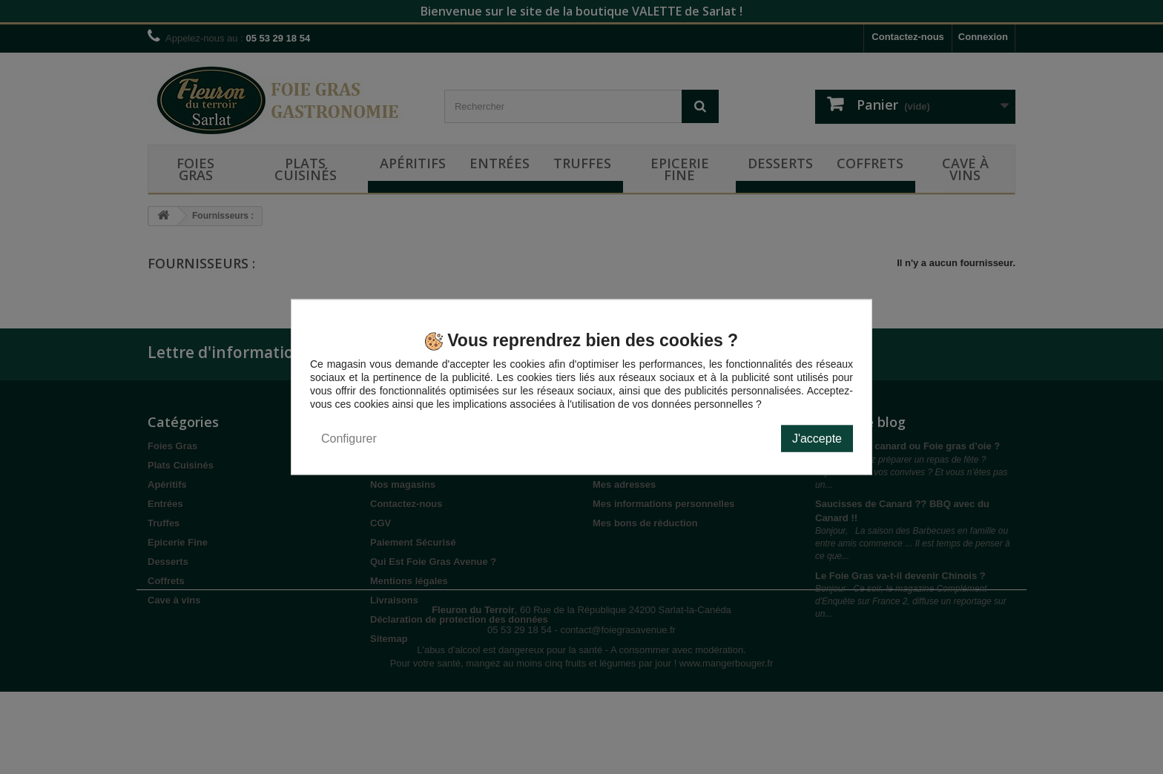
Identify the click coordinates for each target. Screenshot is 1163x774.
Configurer (349, 437)
